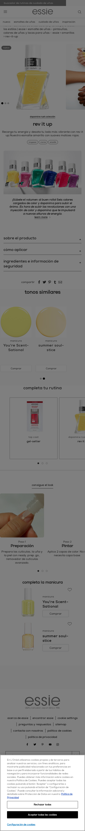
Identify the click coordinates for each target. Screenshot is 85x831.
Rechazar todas (42, 804)
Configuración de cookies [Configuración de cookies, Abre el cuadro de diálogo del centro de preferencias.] (21, 824)
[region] (42, 793)
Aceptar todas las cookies (42, 814)
